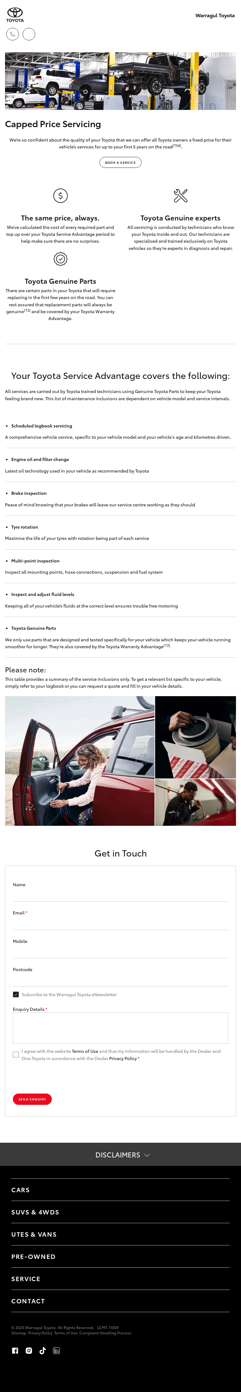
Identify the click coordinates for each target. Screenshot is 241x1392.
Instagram (29, 1350)
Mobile (20, 941)
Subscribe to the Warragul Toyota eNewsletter (69, 994)
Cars (20, 1189)
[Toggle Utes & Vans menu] (219, 1234)
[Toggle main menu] (228, 34)
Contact (28, 1300)
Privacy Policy (123, 1058)
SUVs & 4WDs (35, 1211)
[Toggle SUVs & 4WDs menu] (219, 1212)
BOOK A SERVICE (120, 162)
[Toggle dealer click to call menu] (12, 34)
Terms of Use (85, 1051)
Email (20, 912)
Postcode (22, 969)
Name (19, 884)
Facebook (15, 1350)
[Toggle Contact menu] (219, 1301)
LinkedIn (56, 1350)
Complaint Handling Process (105, 1332)
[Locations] (29, 34)
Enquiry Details (30, 1009)
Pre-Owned (33, 1256)
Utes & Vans (34, 1233)
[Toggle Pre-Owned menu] (219, 1256)
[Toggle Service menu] (219, 1279)
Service (26, 1278)
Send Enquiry (32, 1099)
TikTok (42, 1350)
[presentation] (60, 1077)
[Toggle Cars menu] (219, 1190)
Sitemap (18, 1332)
